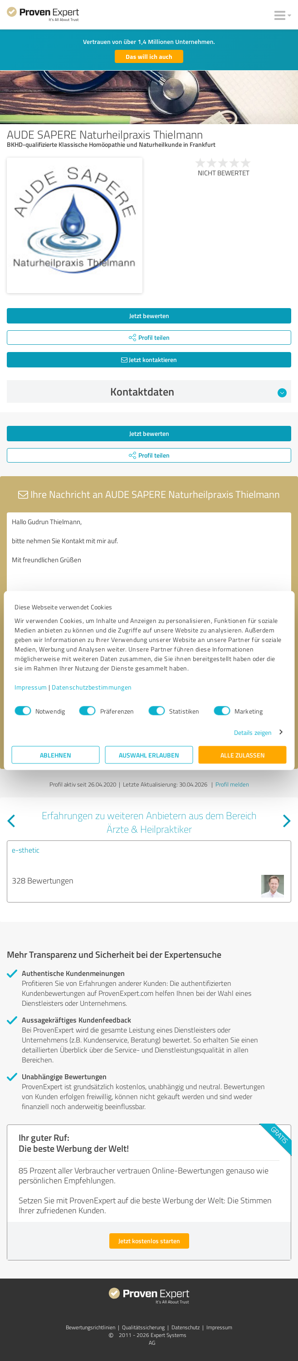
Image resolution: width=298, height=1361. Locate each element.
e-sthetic (25, 850)
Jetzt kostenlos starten (149, 1240)
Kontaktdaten (198, 391)
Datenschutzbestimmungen (92, 686)
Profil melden (232, 784)
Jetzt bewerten (149, 315)
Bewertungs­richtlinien (90, 1327)
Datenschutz (185, 1327)
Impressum (31, 686)
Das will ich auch (149, 56)
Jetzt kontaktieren (149, 359)
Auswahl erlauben (149, 754)
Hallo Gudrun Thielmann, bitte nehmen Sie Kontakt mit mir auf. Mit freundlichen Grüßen (149, 563)
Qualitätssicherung (143, 1327)
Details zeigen (253, 732)
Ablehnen (55, 754)
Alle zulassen (242, 754)
